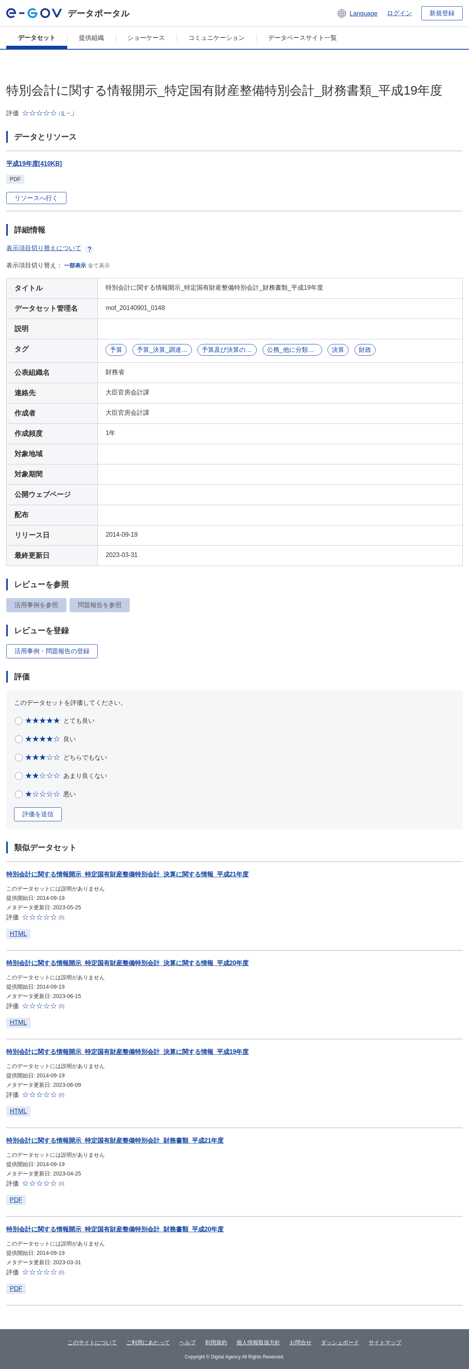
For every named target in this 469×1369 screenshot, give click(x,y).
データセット (36, 37)
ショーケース (146, 37)
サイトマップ (385, 1342)
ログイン (399, 13)
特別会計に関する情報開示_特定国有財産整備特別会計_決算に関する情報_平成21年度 (127, 874)
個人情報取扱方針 (258, 1342)
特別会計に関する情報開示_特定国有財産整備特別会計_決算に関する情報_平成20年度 (127, 963)
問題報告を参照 (100, 605)
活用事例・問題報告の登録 (52, 651)
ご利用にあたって (148, 1342)
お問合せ (300, 1342)
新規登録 (442, 13)
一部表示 (75, 265)
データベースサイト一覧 (302, 37)
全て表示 (99, 265)
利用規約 (216, 1342)
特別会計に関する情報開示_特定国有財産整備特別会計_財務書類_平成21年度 (115, 1140)
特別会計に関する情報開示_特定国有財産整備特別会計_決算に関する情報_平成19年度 (127, 1051)
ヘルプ (187, 1342)
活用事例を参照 (36, 605)
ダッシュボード (340, 1342)
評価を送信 (38, 814)
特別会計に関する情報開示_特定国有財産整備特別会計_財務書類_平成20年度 (115, 1229)
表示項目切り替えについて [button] (50, 248)
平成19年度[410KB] (34, 163)
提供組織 (91, 37)
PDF (16, 1200)
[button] (357, 13)
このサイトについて (92, 1342)
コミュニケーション (216, 37)
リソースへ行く (36, 198)
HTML (18, 933)
